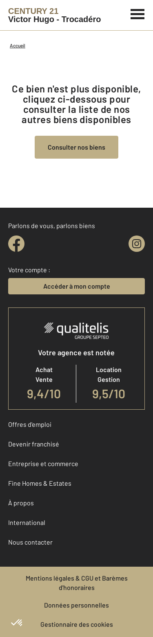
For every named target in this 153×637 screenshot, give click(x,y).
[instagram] (137, 244)
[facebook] (16, 244)
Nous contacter (30, 542)
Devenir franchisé (33, 444)
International (26, 522)
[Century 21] (54, 15)
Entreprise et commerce (43, 463)
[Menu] (138, 13)
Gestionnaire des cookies (76, 624)
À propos (21, 503)
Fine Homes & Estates (39, 483)
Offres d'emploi (29, 424)
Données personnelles (76, 605)
